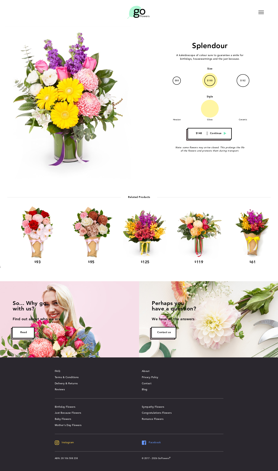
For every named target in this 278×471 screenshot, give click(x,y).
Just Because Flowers (68, 413)
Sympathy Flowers (153, 407)
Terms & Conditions (67, 377)
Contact (147, 383)
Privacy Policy (150, 377)
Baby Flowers (63, 419)
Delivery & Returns (66, 383)
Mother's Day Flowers (68, 425)
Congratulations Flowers (157, 413)
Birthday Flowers (65, 407)
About (146, 371)
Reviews (60, 389)
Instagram (64, 442)
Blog (144, 389)
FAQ (57, 371)
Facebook (151, 442)
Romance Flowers (153, 419)
